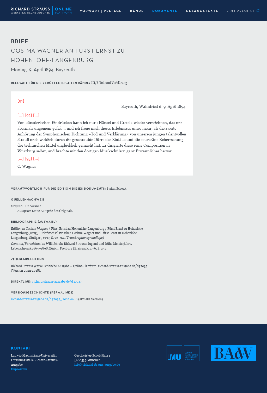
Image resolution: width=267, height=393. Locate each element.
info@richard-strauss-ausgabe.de (97, 364)
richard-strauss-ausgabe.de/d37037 (57, 281)
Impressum (19, 369)
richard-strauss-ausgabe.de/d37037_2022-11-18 (44, 299)
